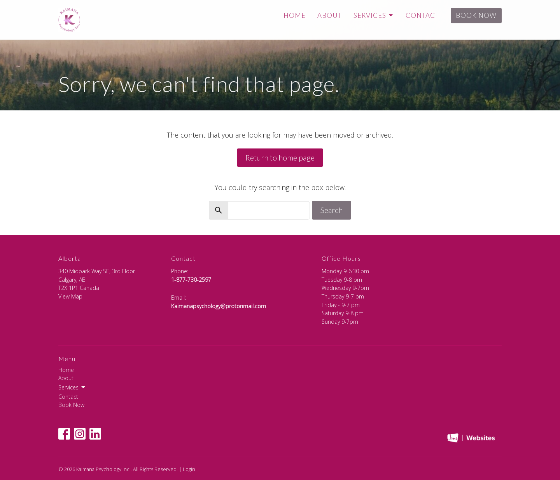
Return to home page (280, 157)
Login (189, 469)
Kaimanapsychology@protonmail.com (218, 306)
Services (374, 15)
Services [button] (72, 387)
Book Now (476, 15)
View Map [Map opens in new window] (70, 296)
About (329, 15)
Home (295, 15)
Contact (422, 15)
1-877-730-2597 (191, 279)
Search (331, 210)
